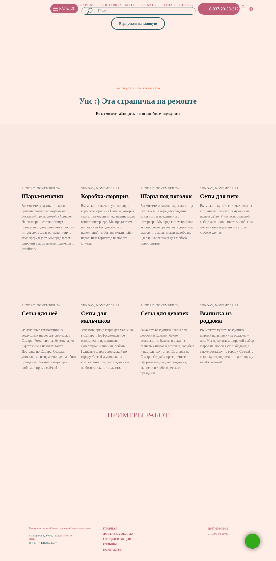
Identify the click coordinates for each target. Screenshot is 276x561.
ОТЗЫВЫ (186, 5)
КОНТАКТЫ (147, 5)
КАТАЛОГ (67, 8)
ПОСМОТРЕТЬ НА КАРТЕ (43, 543)
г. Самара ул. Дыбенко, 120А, (44, 535)
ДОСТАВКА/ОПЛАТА (118, 5)
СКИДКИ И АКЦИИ (117, 539)
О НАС (169, 5)
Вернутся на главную (138, 88)
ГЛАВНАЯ (86, 5)
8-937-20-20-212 (224, 9)
